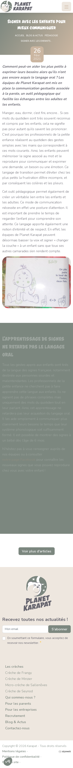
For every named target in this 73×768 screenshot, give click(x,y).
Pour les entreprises (21, 709)
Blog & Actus (15, 722)
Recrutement (15, 716)
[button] (7, 761)
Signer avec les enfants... (36, 40)
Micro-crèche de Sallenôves (26, 685)
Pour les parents (18, 703)
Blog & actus (34, 35)
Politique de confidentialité (20, 757)
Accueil (19, 35)
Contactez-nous (17, 728)
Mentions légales (14, 751)
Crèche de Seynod (19, 691)
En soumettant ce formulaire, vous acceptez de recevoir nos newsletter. (37, 640)
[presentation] (30, 653)
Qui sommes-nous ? (20, 697)
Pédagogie (51, 35)
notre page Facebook (18, 460)
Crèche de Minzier (18, 679)
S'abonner (59, 629)
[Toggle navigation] (66, 6)
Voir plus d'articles (36, 551)
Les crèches (14, 666)
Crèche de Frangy (18, 673)
